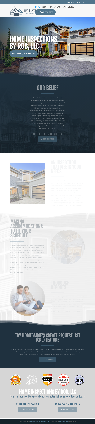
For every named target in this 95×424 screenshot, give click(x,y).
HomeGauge (63, 421)
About (44, 7)
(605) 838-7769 (47, 139)
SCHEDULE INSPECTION (27, 403)
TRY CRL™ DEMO (47, 359)
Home (37, 7)
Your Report (70, 2)
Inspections (55, 7)
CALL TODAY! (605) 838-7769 (24, 53)
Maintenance (68, 7)
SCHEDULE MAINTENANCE (67, 403)
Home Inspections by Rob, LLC (40, 421)
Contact (78, 2)
